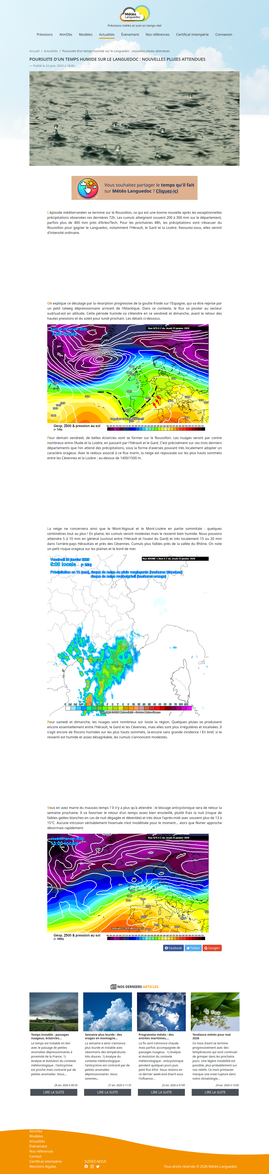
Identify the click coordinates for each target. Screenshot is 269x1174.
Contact (35, 1156)
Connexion (223, 34)
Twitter (193, 948)
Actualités (107, 34)
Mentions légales (42, 1166)
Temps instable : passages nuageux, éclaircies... (50, 1036)
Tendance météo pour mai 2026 (212, 1036)
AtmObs (65, 34)
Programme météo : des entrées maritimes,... (156, 1036)
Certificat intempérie (192, 34)
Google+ (212, 948)
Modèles (85, 34)
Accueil (34, 51)
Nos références (157, 34)
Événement (130, 34)
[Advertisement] (134, 268)
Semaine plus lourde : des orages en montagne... (103, 1036)
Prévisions (45, 34)
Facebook (173, 948)
